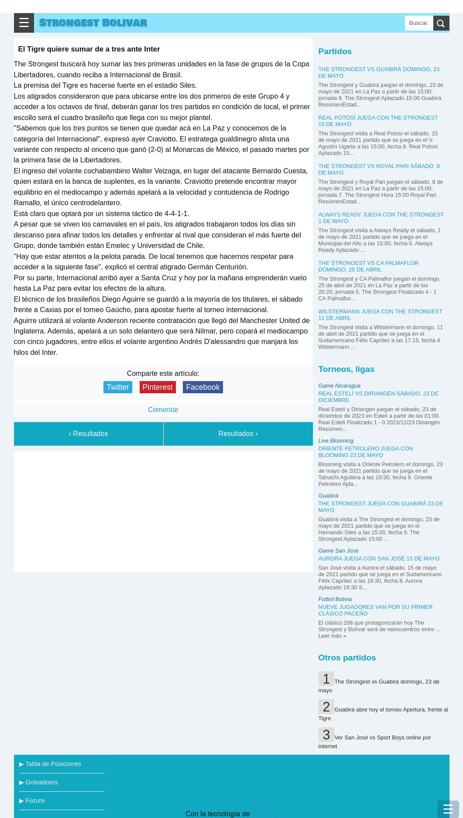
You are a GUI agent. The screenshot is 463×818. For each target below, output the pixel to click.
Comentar (163, 409)
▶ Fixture (32, 800)
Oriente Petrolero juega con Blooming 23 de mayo (366, 451)
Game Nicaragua (340, 385)
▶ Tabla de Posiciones (50, 763)
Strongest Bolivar (93, 23)
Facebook (202, 387)
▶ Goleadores (38, 782)
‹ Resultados (88, 433)
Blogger (263, 814)
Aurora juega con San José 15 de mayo (379, 558)
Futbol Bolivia (335, 599)
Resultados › (238, 433)
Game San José (339, 550)
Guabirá (329, 495)
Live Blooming (336, 440)
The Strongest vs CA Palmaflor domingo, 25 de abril (369, 266)
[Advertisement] (163, 509)
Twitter (117, 387)
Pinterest (158, 387)
